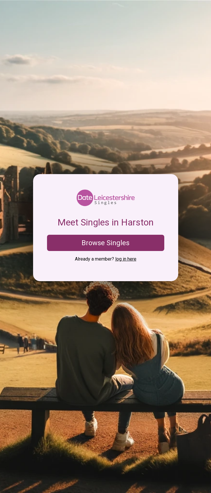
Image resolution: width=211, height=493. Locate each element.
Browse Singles (105, 243)
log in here (125, 259)
